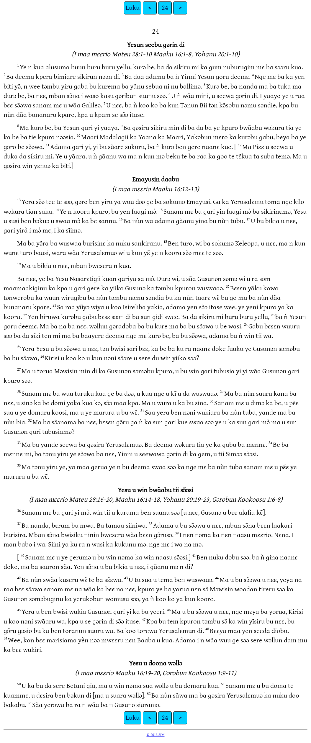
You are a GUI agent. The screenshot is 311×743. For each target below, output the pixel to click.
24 (165, 8)
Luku (133, 8)
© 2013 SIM (156, 734)
